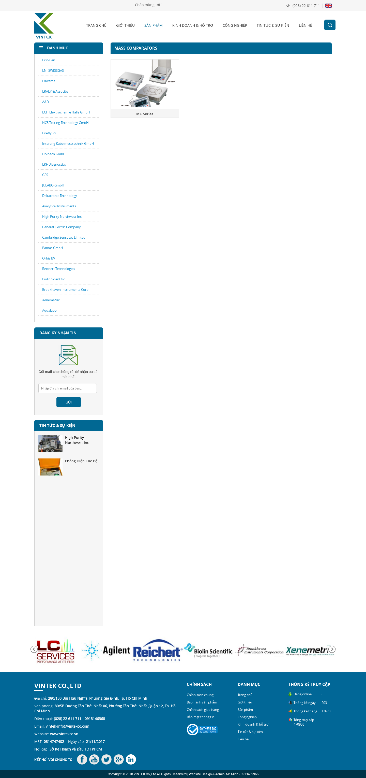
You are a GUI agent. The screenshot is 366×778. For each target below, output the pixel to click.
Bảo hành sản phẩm (202, 702)
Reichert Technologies (58, 268)
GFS (45, 174)
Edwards (48, 81)
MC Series (145, 113)
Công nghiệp (235, 25)
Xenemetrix (51, 300)
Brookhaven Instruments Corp (65, 289)
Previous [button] (34, 649)
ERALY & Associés (55, 91)
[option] (68, 446)
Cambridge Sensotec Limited (63, 237)
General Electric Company (61, 227)
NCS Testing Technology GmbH (65, 122)
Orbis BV (48, 258)
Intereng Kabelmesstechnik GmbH (68, 143)
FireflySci (49, 133)
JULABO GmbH (53, 185)
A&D (45, 101)
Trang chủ (96, 25)
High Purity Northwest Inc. (64, 443)
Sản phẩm (153, 25)
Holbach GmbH (54, 154)
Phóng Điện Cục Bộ (67, 467)
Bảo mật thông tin (200, 717)
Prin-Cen (48, 60)
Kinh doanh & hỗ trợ (192, 25)
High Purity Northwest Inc (62, 216)
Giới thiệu (125, 25)
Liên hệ (305, 25)
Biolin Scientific (53, 279)
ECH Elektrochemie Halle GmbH (66, 112)
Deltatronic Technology (59, 195)
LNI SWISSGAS (53, 70)
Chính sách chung (200, 695)
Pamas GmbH (52, 248)
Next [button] (332, 649)
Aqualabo (49, 310)
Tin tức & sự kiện (273, 25)
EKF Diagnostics (54, 164)
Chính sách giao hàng (203, 709)
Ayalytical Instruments (59, 206)
